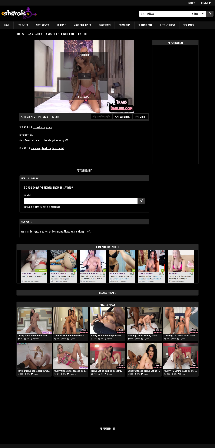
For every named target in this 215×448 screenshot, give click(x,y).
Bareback (46, 148)
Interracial (58, 148)
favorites (122, 117)
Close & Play (84, 97)
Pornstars (105, 25)
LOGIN (191, 2)
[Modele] (81, 201)
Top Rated (22, 25)
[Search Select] (197, 14)
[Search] (165, 13)
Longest (61, 25)
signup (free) (84, 231)
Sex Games (188, 25)
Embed (140, 117)
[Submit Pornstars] (141, 201)
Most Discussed (82, 25)
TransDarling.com (42, 127)
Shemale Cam (145, 25)
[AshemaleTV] (19, 13)
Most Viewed (42, 25)
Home (6, 25)
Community (124, 25)
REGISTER (206, 2)
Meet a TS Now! (167, 25)
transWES (29, 117)
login (73, 231)
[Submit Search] (210, 14)
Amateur (35, 148)
